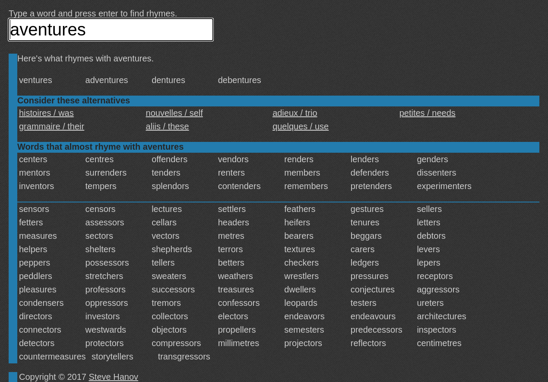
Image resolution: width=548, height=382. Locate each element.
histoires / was (46, 113)
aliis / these (167, 126)
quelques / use (300, 126)
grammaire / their (51, 126)
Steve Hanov (114, 377)
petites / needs (427, 113)
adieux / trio (294, 113)
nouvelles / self (174, 113)
